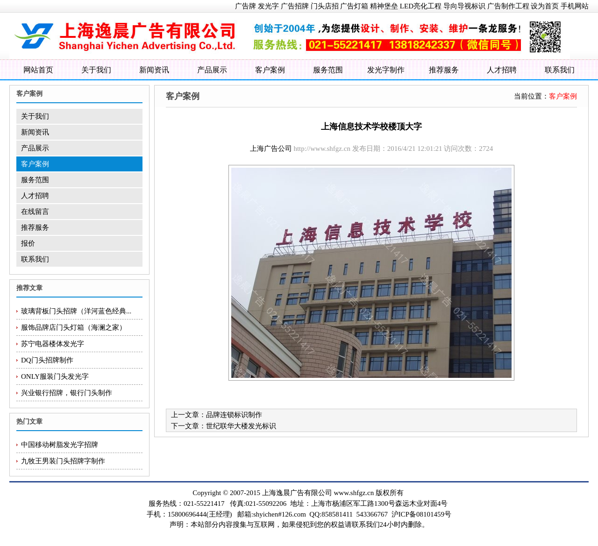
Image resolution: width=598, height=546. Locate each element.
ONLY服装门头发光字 (55, 376)
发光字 (268, 6)
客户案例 (270, 70)
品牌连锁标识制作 (234, 414)
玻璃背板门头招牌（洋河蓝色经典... (76, 311)
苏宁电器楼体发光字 (52, 343)
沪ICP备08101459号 (421, 514)
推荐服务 (444, 70)
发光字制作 (386, 70)
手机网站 (575, 6)
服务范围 (328, 70)
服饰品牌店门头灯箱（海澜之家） (73, 327)
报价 (28, 243)
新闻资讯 (154, 70)
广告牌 (245, 6)
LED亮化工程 (420, 6)
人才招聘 (502, 70)
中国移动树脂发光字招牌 (59, 444)
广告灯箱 (354, 6)
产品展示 (212, 70)
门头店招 (325, 6)
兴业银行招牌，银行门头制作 (66, 393)
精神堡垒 (384, 6)
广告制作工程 (508, 6)
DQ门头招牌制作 (47, 360)
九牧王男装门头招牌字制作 (63, 461)
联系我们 (560, 70)
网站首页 (38, 70)
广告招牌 (295, 6)
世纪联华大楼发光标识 (241, 426)
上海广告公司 (271, 148)
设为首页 (545, 6)
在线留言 (35, 211)
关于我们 (96, 70)
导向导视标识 (464, 6)
